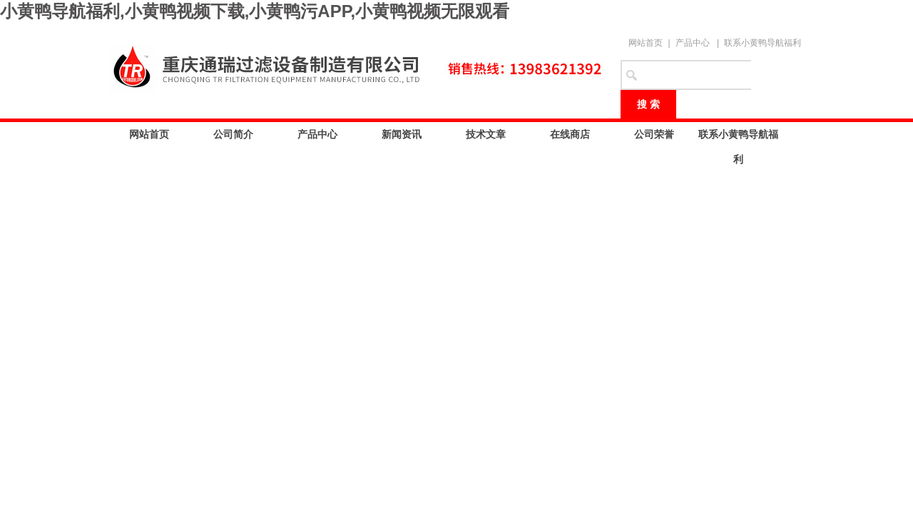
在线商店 (570, 134)
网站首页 (645, 43)
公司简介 (233, 134)
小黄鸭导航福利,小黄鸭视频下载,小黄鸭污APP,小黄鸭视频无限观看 (254, 11)
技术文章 (486, 134)
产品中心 (692, 43)
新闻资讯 (402, 134)
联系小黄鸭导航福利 (762, 43)
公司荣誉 (654, 134)
